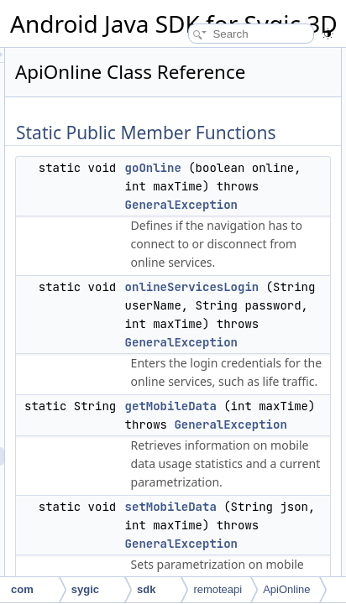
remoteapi (217, 589)
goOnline (279, 191)
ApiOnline (286, 589)
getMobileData (297, 448)
